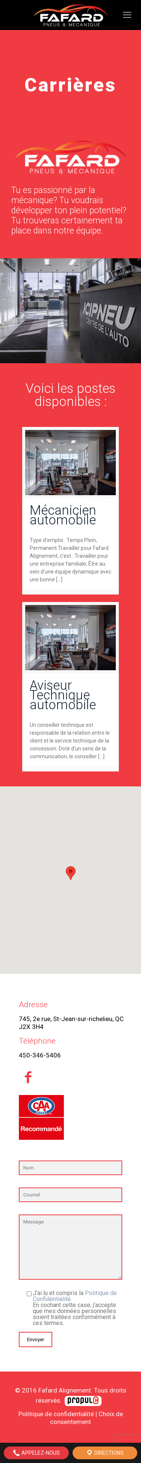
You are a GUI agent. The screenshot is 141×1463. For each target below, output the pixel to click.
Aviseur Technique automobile (63, 695)
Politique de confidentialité (56, 1414)
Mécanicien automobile (63, 515)
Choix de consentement (86, 1418)
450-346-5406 (40, 1055)
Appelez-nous (36, 1453)
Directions (105, 1453)
